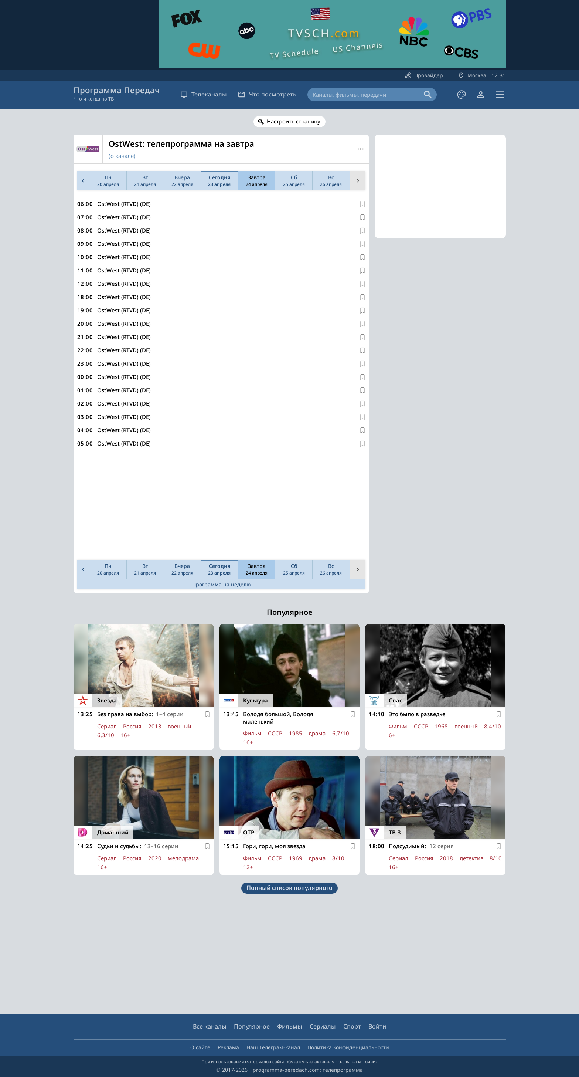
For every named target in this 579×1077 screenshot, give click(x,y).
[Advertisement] (220, 505)
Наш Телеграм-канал (273, 1047)
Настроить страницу (293, 121)
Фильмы (289, 1026)
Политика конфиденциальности (348, 1047)
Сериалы (323, 1026)
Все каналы (210, 1026)
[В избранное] (362, 204)
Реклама (228, 1047)
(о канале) (122, 155)
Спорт (352, 1026)
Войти (377, 1026)
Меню (360, 149)
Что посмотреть (267, 94)
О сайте (200, 1047)
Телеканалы (203, 94)
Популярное (252, 1026)
